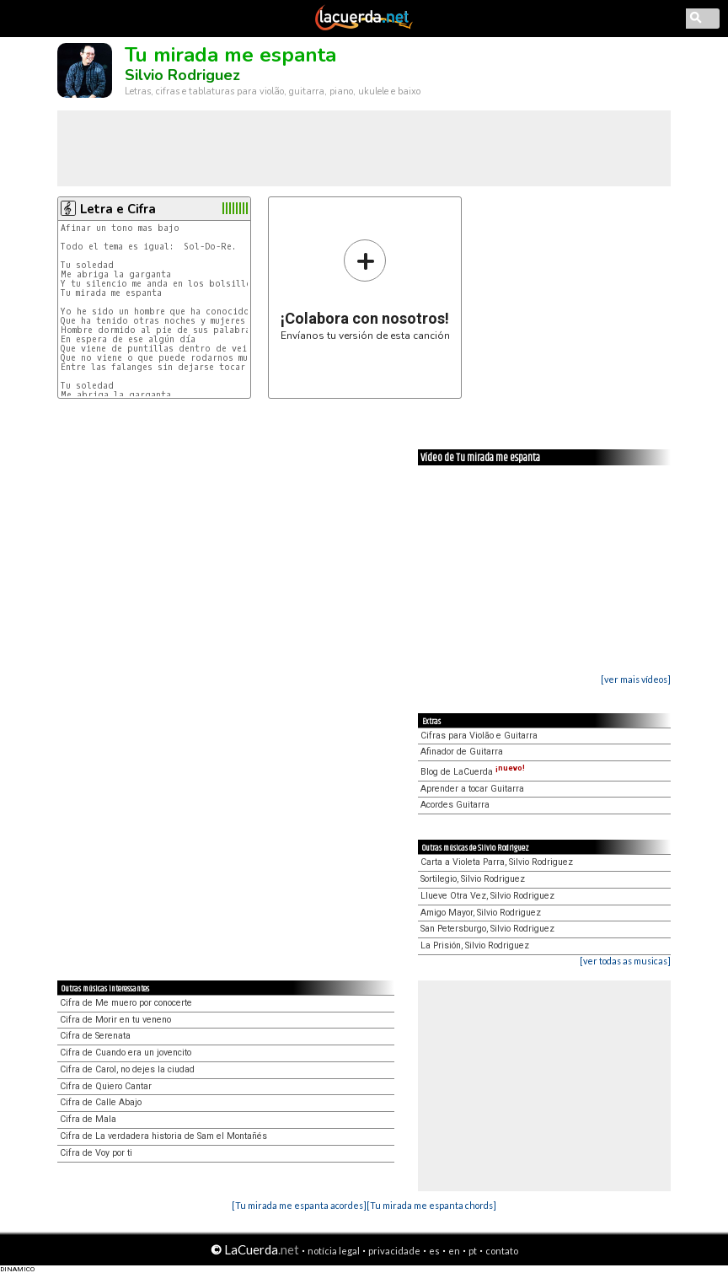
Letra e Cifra (118, 209)
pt (472, 1250)
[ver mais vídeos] (636, 679)
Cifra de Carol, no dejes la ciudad (127, 1069)
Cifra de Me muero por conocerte (126, 1002)
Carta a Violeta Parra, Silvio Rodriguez (496, 862)
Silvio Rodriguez (182, 75)
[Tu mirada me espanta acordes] (299, 1205)
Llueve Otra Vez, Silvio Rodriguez (487, 895)
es (434, 1250)
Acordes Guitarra (455, 804)
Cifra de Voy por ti (96, 1152)
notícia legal (334, 1250)
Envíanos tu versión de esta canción (365, 289)
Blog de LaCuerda (472, 771)
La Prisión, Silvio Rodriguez (474, 945)
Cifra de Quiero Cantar (106, 1086)
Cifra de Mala (88, 1119)
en (454, 1250)
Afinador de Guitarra (461, 751)
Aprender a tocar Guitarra (472, 788)
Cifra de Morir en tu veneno (115, 1019)
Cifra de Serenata (95, 1035)
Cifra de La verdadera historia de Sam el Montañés (163, 1136)
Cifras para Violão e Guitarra (479, 735)
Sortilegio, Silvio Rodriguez (472, 878)
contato (501, 1250)
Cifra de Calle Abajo (101, 1102)
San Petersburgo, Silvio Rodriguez (487, 928)
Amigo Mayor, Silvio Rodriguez (480, 912)
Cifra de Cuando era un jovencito (125, 1052)
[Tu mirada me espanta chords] (431, 1205)
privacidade (394, 1250)
